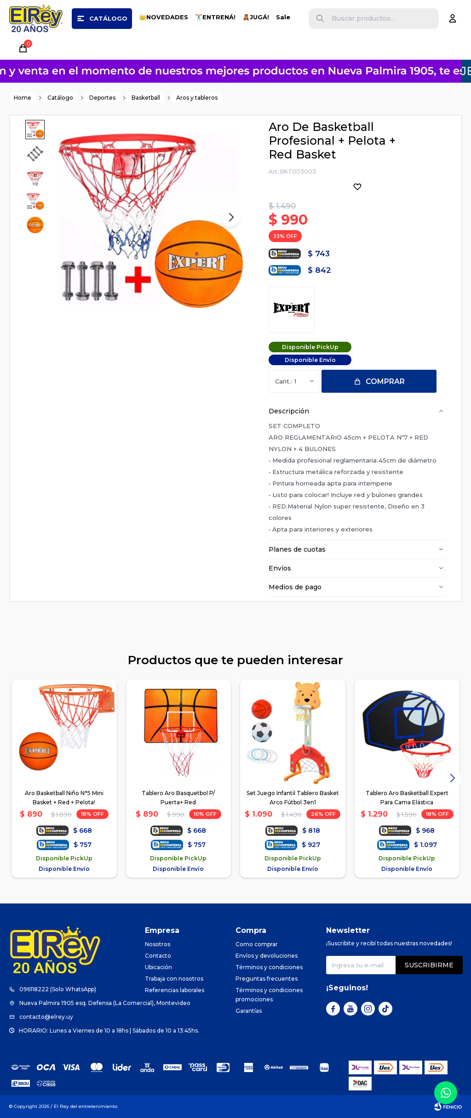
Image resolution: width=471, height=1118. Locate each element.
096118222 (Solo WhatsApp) (57, 989)
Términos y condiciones (269, 967)
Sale (283, 17)
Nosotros (157, 944)
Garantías (249, 1010)
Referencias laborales (174, 990)
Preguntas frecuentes (267, 978)
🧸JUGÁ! (255, 17)
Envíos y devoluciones (267, 955)
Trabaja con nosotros (174, 978)
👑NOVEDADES (163, 17)
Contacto (158, 955)
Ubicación (158, 967)
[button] (320, 18)
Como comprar (257, 944)
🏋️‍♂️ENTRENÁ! (215, 17)
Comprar (385, 381)
